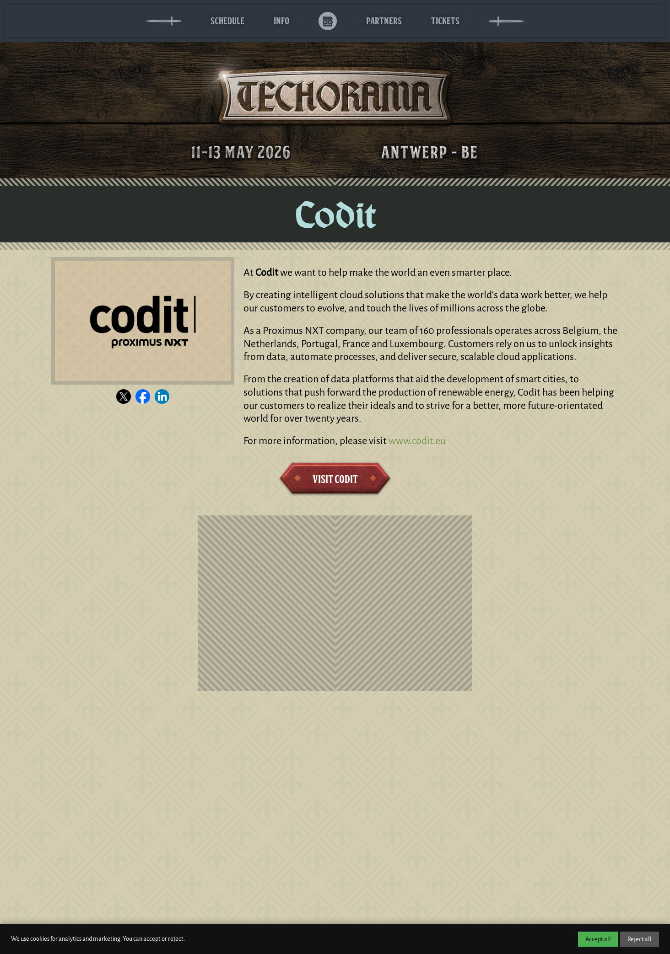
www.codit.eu (417, 440)
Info (281, 21)
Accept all (598, 939)
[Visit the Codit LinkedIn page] (162, 396)
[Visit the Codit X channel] (123, 396)
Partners (384, 21)
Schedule (227, 21)
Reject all (639, 939)
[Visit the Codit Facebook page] (142, 396)
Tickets (445, 21)
